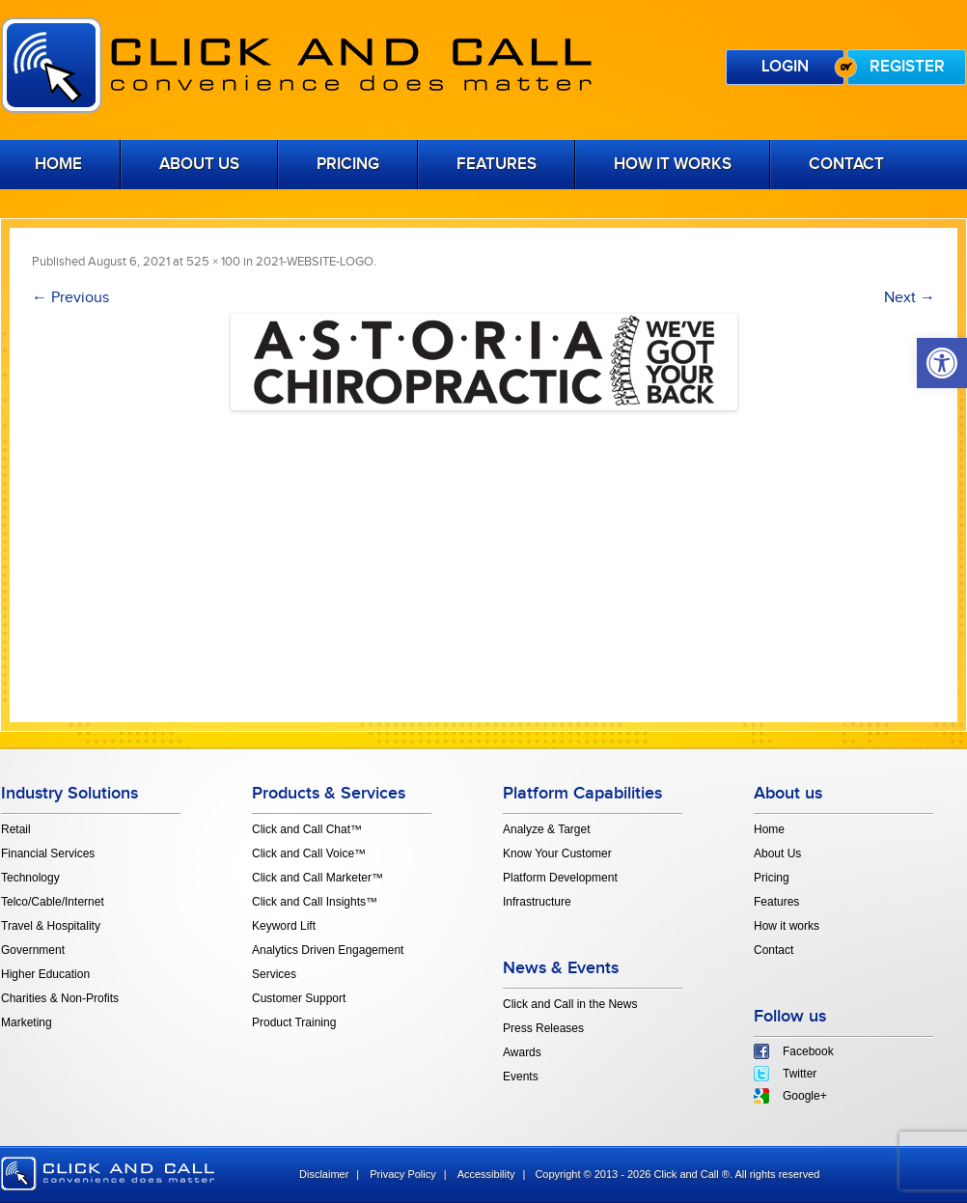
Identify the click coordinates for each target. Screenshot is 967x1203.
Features (496, 164)
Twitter (799, 1073)
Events (521, 1076)
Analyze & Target (547, 829)
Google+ (805, 1096)
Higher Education (45, 974)
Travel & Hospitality (50, 926)
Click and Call (296, 65)
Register (907, 66)
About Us (199, 164)
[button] (942, 363)
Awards (522, 1052)
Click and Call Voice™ (309, 853)
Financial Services (48, 853)
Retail (16, 829)
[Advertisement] (483, 555)
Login (785, 66)
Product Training (294, 1022)
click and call (107, 1173)
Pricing (348, 164)
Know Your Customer (557, 853)
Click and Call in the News (570, 1004)
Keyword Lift (284, 926)
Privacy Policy (402, 1174)
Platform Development (560, 877)
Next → (909, 298)
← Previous (70, 298)
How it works (673, 164)
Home (769, 829)
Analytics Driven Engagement (327, 950)
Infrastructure (537, 902)
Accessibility (486, 1174)
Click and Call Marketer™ (317, 877)
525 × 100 (213, 261)
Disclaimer (323, 1174)
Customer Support (298, 998)
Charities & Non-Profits (60, 998)
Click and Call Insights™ (314, 902)
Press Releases (543, 1028)
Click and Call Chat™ (307, 829)
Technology (30, 877)
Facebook (808, 1051)
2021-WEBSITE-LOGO (314, 261)
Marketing (26, 1022)
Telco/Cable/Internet (52, 902)
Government (33, 950)
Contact (846, 164)
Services (274, 974)
